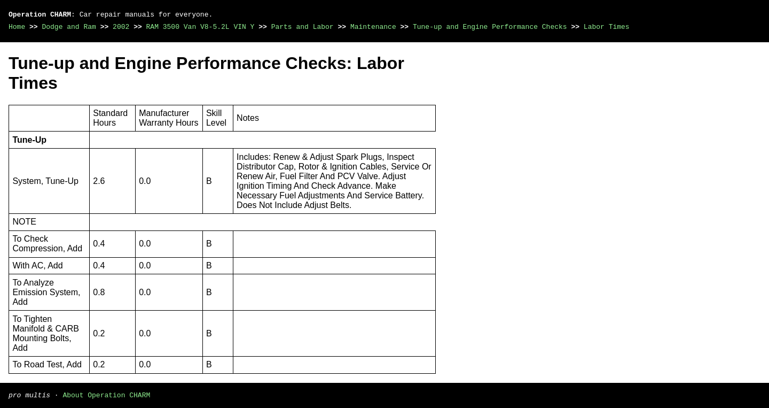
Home (17, 27)
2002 (121, 27)
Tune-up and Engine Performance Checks (490, 27)
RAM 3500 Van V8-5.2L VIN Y (200, 27)
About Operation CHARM (106, 394)
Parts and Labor (302, 27)
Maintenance (373, 27)
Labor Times (607, 27)
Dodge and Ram (69, 27)
